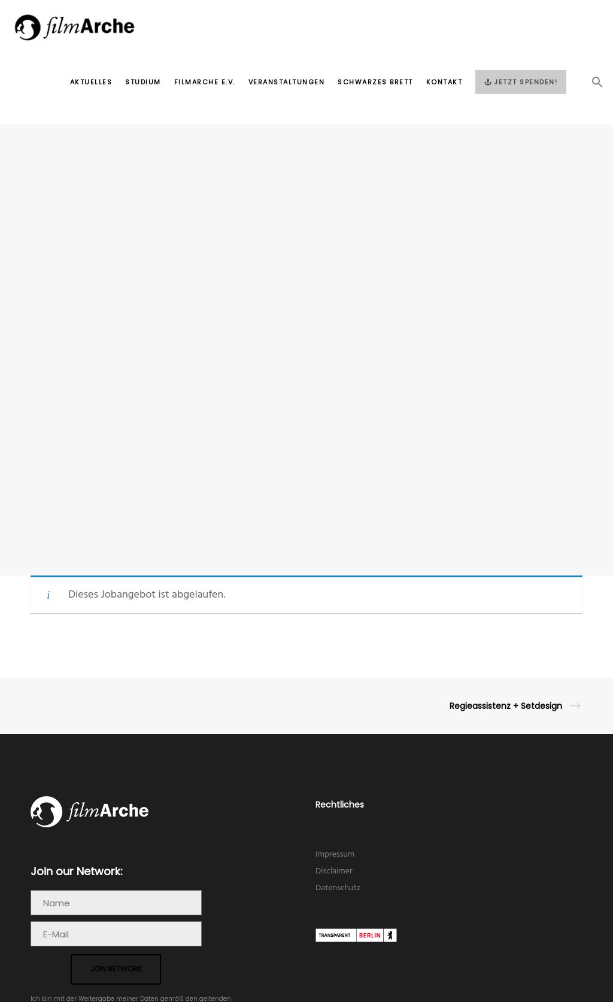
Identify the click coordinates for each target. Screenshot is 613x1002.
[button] (590, 85)
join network (116, 969)
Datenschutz (337, 888)
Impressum (334, 854)
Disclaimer (334, 871)
